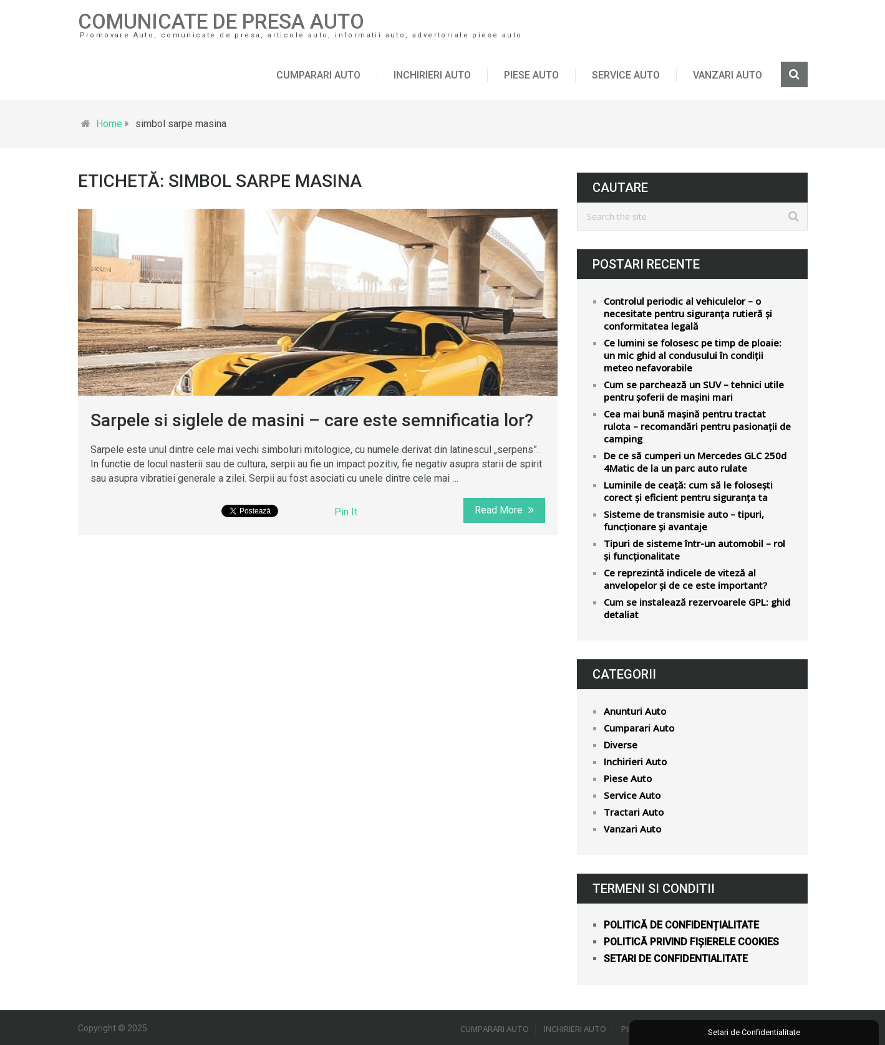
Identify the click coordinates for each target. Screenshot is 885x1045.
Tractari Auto (634, 812)
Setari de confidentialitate (676, 959)
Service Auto (626, 75)
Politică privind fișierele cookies (691, 942)
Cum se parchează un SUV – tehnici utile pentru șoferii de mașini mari (694, 390)
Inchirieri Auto (432, 75)
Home (109, 124)
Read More (504, 510)
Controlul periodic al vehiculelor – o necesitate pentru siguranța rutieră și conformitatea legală (688, 313)
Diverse (620, 744)
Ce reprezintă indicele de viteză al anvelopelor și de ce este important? (685, 578)
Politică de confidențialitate (681, 925)
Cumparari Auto (318, 75)
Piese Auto (531, 75)
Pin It (345, 512)
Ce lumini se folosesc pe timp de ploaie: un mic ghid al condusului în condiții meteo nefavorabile (692, 355)
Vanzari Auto (727, 75)
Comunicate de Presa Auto (221, 21)
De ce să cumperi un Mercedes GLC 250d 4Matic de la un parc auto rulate (695, 461)
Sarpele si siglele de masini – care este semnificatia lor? (311, 420)
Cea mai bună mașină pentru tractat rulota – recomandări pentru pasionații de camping (697, 426)
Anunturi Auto (635, 711)
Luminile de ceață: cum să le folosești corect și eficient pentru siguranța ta (688, 491)
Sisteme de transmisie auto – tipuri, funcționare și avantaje (684, 520)
